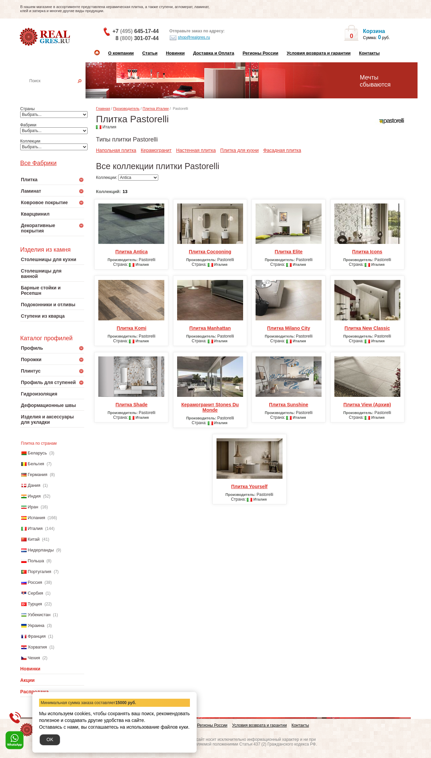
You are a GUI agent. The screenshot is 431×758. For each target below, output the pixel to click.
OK (49, 739)
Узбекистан (39, 614)
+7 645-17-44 (135, 31)
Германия (37, 474)
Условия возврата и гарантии (319, 53)
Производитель (126, 108)
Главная (103, 108)
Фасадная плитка (282, 150)
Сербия (35, 593)
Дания (34, 485)
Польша (36, 560)
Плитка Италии (156, 108)
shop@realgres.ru (189, 37)
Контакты (369, 53)
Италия (35, 528)
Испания (36, 517)
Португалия (39, 571)
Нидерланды (41, 549)
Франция (36, 636)
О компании (121, 53)
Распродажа (34, 691)
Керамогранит (156, 150)
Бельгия (36, 463)
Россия (35, 582)
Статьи (149, 53)
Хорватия (37, 647)
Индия (34, 496)
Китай (33, 539)
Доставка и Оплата (213, 53)
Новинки (175, 53)
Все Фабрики (38, 163)
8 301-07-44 (137, 38)
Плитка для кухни (239, 150)
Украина (36, 625)
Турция (35, 603)
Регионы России (260, 53)
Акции (27, 680)
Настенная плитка (59, 90)
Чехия (34, 657)
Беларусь (37, 452)
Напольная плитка (116, 150)
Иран (33, 506)
